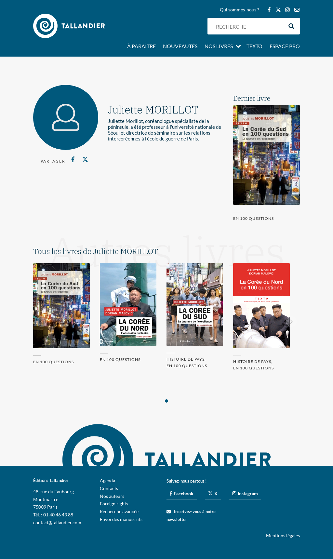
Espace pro (285, 46)
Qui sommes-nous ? (239, 9)
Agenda (107, 480)
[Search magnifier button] (291, 26)
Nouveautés (180, 46)
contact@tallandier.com (57, 522)
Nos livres (219, 46)
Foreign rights (114, 503)
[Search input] (248, 26)
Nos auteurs (112, 496)
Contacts (109, 488)
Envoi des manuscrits (121, 519)
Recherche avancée (119, 511)
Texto (254, 46)
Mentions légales (283, 535)
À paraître (141, 46)
